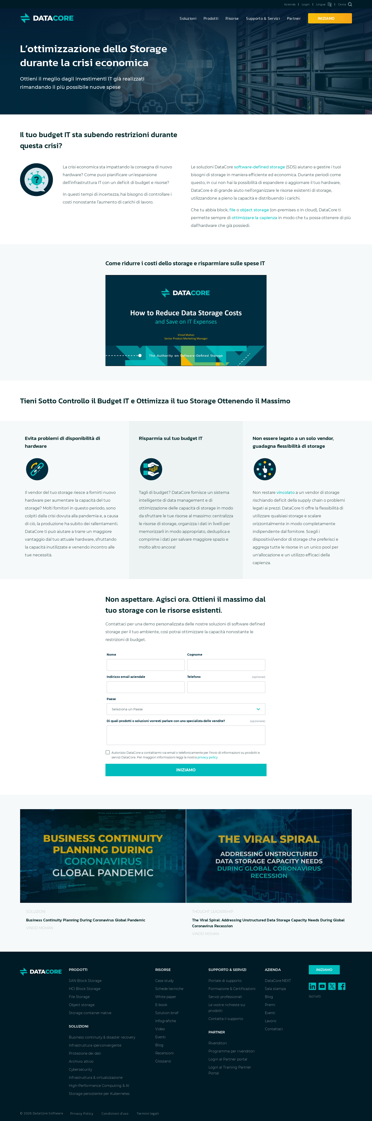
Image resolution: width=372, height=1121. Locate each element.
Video (160, 1029)
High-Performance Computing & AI (99, 1085)
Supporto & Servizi (262, 18)
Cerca (345, 4)
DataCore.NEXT (278, 980)
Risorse (232, 18)
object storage (254, 210)
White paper (165, 997)
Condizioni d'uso (115, 1113)
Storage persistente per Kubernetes (99, 1093)
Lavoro (270, 1021)
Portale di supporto (225, 980)
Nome (111, 654)
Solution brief (166, 1013)
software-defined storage (259, 167)
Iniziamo (186, 770)
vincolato (286, 492)
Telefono (226, 677)
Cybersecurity (80, 1069)
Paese (111, 699)
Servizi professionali (225, 997)
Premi (270, 1005)
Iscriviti (315, 996)
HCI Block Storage (84, 989)
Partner (294, 18)
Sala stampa (275, 989)
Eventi (160, 1037)
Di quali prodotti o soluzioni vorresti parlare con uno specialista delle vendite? (186, 721)
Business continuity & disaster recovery (102, 1037)
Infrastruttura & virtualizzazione (96, 1077)
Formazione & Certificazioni (232, 989)
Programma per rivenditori (231, 1051)
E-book (161, 1005)
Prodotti (211, 18)
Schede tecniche (169, 989)
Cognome (194, 654)
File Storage (79, 997)
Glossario (163, 1061)
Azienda (289, 4)
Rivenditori (217, 1043)
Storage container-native (90, 1013)
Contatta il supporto (225, 1019)
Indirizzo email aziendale (126, 677)
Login (306, 4)
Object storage (81, 1005)
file (232, 210)
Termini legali (148, 1113)
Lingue (324, 4)
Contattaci (274, 1029)
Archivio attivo (81, 1061)
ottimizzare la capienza (254, 217)
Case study (164, 980)
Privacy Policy (81, 1113)
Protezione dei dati (85, 1053)
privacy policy (207, 757)
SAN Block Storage (85, 980)
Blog (159, 1045)
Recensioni (164, 1053)
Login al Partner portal (227, 1059)
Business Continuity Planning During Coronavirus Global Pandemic (85, 920)
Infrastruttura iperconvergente (95, 1045)
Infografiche (165, 1021)
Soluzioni (188, 18)
